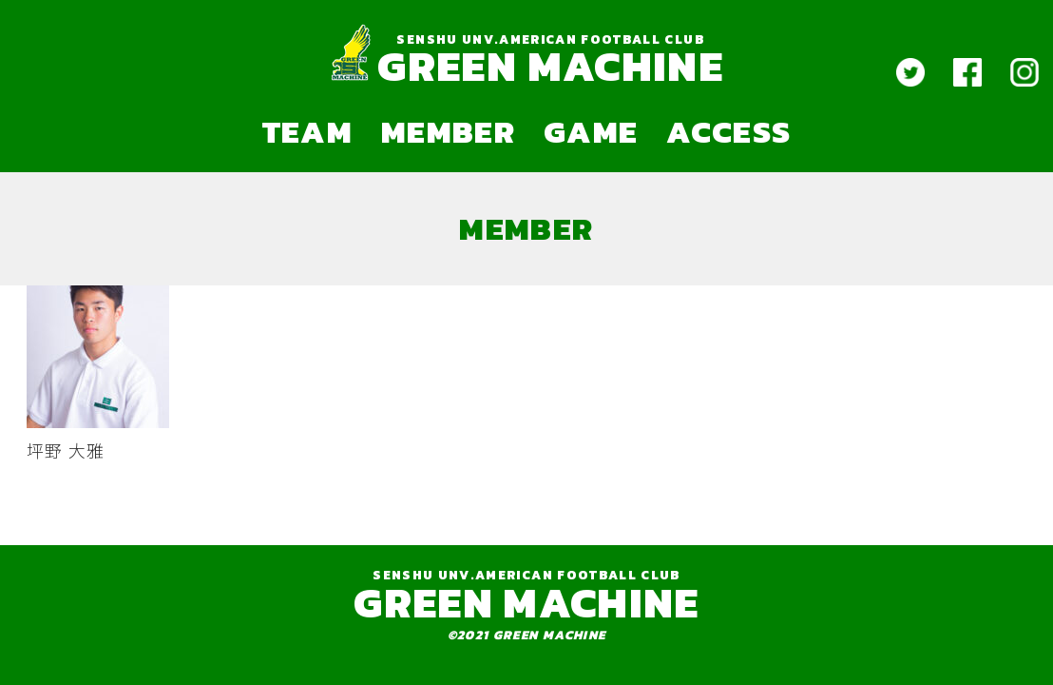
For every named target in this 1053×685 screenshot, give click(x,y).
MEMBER (448, 131)
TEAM (307, 131)
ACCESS (728, 131)
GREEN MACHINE (549, 66)
